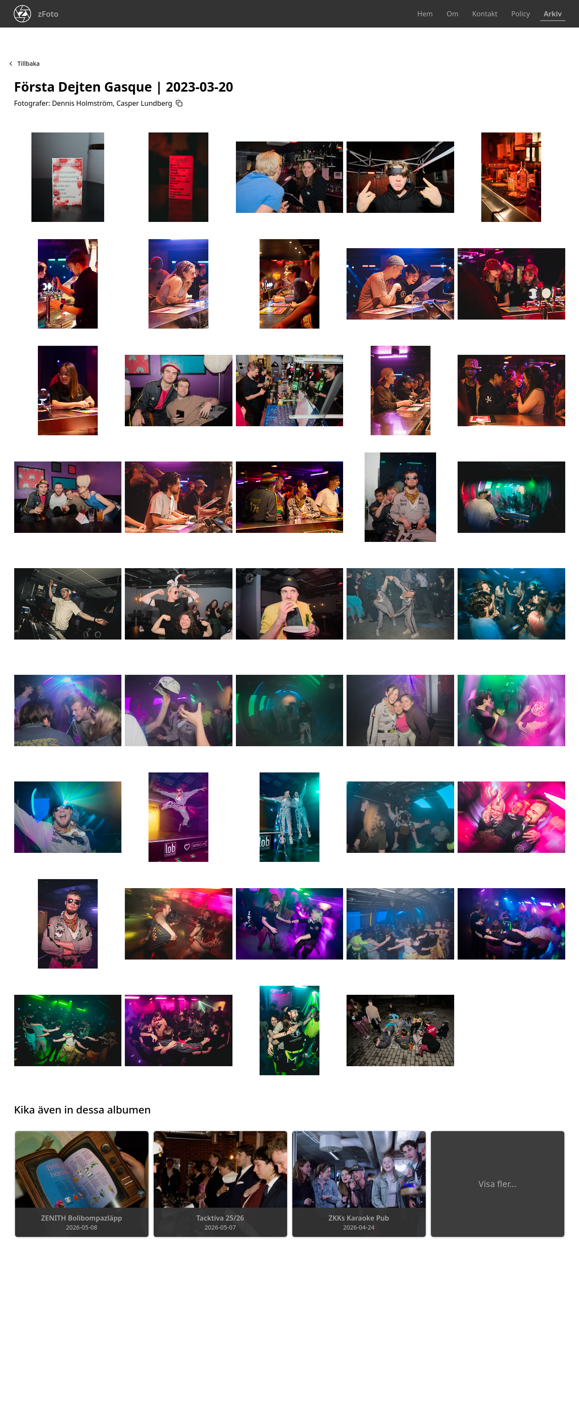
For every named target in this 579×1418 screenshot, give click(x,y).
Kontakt (485, 13)
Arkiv (553, 13)
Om (452, 13)
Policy (520, 13)
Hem (425, 13)
